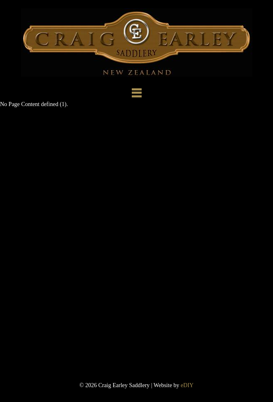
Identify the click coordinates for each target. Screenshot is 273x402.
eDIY (187, 385)
